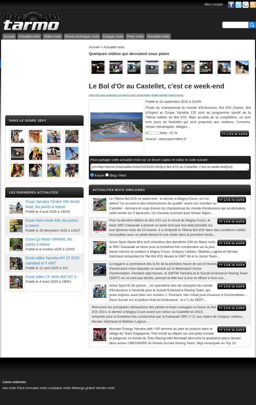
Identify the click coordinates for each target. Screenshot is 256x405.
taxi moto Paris (14, 388)
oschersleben (143, 95)
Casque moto (113, 36)
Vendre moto (105, 388)
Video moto (52, 36)
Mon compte (214, 4)
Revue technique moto (82, 36)
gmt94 (155, 95)
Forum (99, 175)
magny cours (129, 95)
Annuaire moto (158, 36)
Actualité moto (29, 36)
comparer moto (59, 388)
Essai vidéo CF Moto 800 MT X (51, 277)
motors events (176, 95)
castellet (163, 95)
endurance (111, 95)
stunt (91, 95)
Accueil (9, 36)
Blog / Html (117, 175)
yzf (119, 95)
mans (102, 95)
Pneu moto (135, 36)
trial (97, 95)
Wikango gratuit (83, 388)
